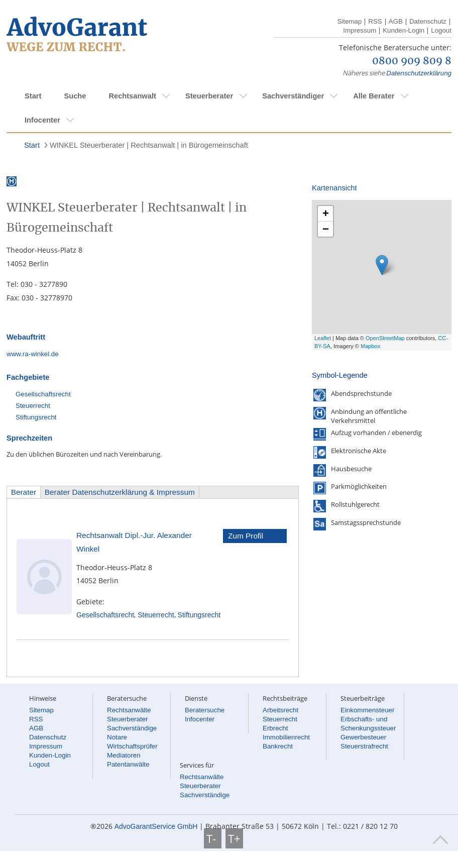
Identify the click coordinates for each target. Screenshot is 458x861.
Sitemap (349, 21)
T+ (234, 838)
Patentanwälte (128, 764)
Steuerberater (209, 96)
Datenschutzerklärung (418, 73)
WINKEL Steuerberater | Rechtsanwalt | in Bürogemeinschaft (149, 145)
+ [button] (325, 213)
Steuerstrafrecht (364, 746)
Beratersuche (204, 710)
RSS (375, 21)
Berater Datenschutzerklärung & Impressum (120, 492)
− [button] (325, 229)
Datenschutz (427, 21)
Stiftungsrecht (36, 417)
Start (33, 96)
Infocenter (42, 120)
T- (212, 838)
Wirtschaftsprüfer (132, 746)
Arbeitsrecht (280, 710)
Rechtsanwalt (132, 96)
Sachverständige (132, 728)
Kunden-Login (403, 30)
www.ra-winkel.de (33, 354)
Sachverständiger (293, 96)
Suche (75, 96)
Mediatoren (124, 755)
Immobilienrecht (286, 737)
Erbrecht (275, 728)
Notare (117, 737)
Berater (23, 492)
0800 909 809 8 (411, 61)
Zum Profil (245, 535)
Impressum (359, 30)
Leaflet (322, 338)
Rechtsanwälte (129, 710)
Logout (441, 30)
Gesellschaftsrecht (43, 394)
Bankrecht (278, 746)
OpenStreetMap (385, 338)
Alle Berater (373, 96)
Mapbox (370, 346)
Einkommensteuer (367, 710)
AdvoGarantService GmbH (156, 826)
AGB (396, 21)
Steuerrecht (33, 405)
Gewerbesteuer (363, 737)
